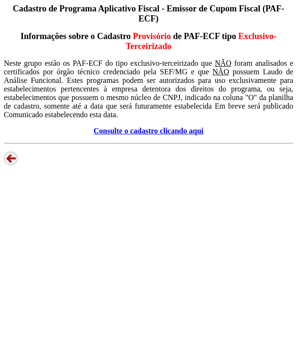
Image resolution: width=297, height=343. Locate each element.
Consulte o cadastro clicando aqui (148, 131)
